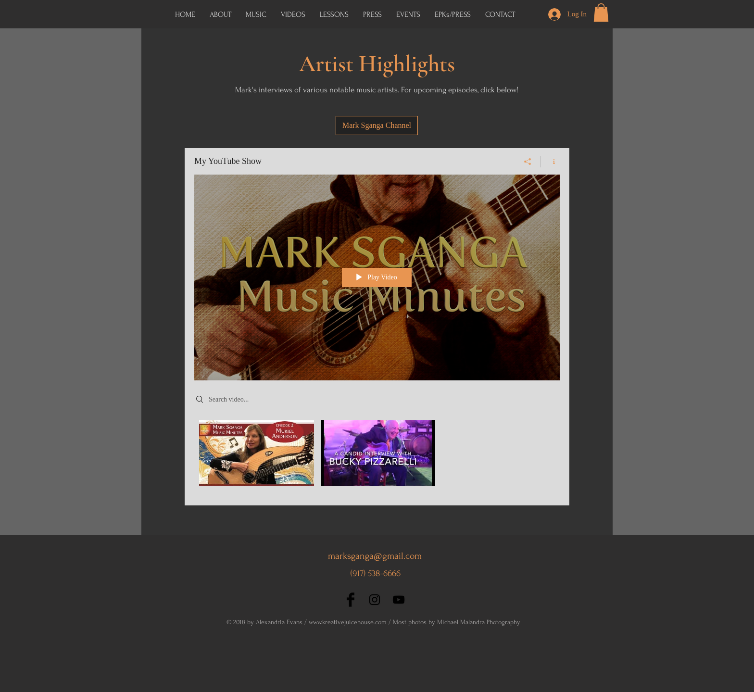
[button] (452, 14)
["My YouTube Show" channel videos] (377, 455)
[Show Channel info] (550, 161)
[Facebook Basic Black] (350, 599)
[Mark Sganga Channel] (377, 125)
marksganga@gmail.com (375, 556)
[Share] (528, 161)
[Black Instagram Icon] (374, 599)
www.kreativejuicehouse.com (348, 622)
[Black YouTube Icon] (398, 599)
